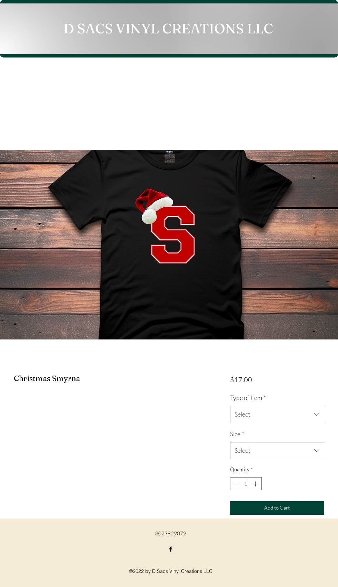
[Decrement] (235, 484)
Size (237, 434)
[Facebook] (170, 549)
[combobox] (277, 414)
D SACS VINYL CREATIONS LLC (168, 28)
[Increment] (256, 484)
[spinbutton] (245, 484)
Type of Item (248, 397)
